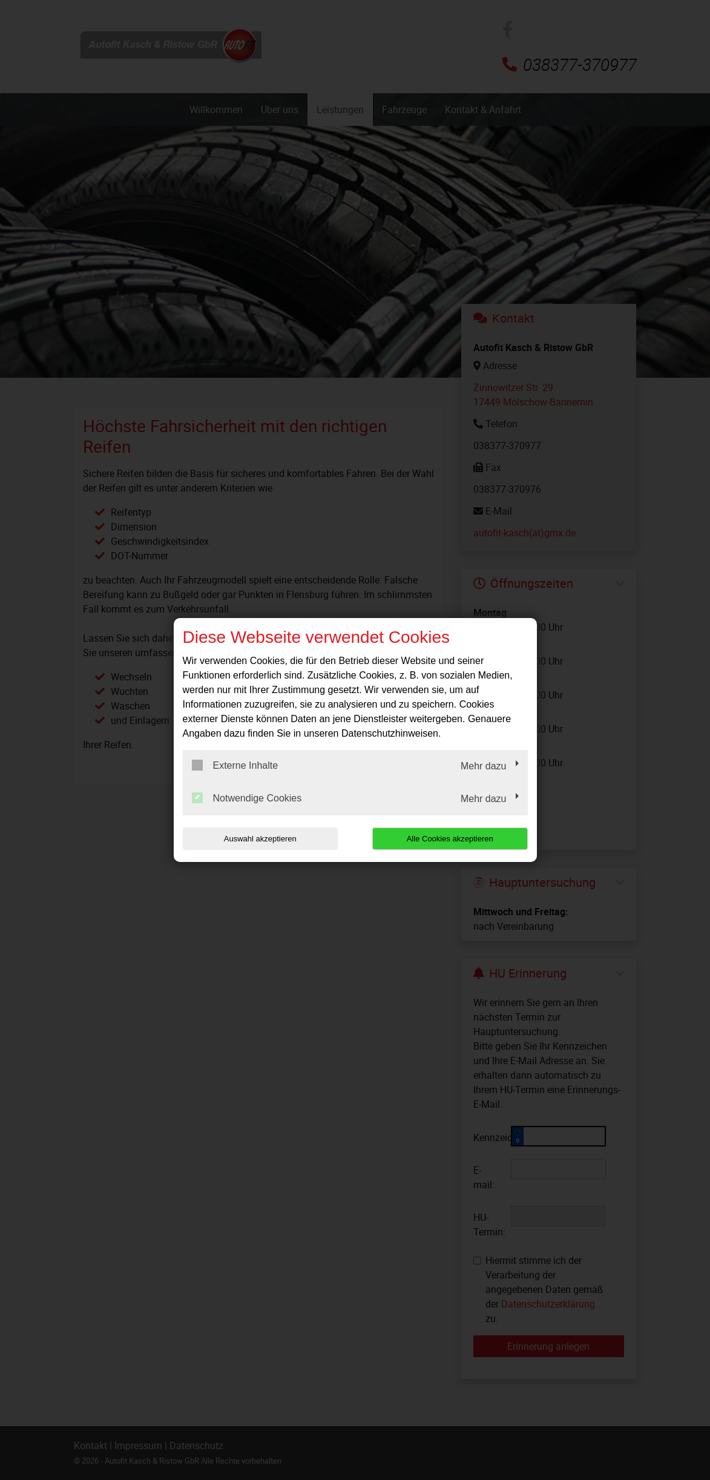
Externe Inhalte (235, 765)
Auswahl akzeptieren (260, 838)
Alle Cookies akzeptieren (450, 838)
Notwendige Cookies (247, 797)
